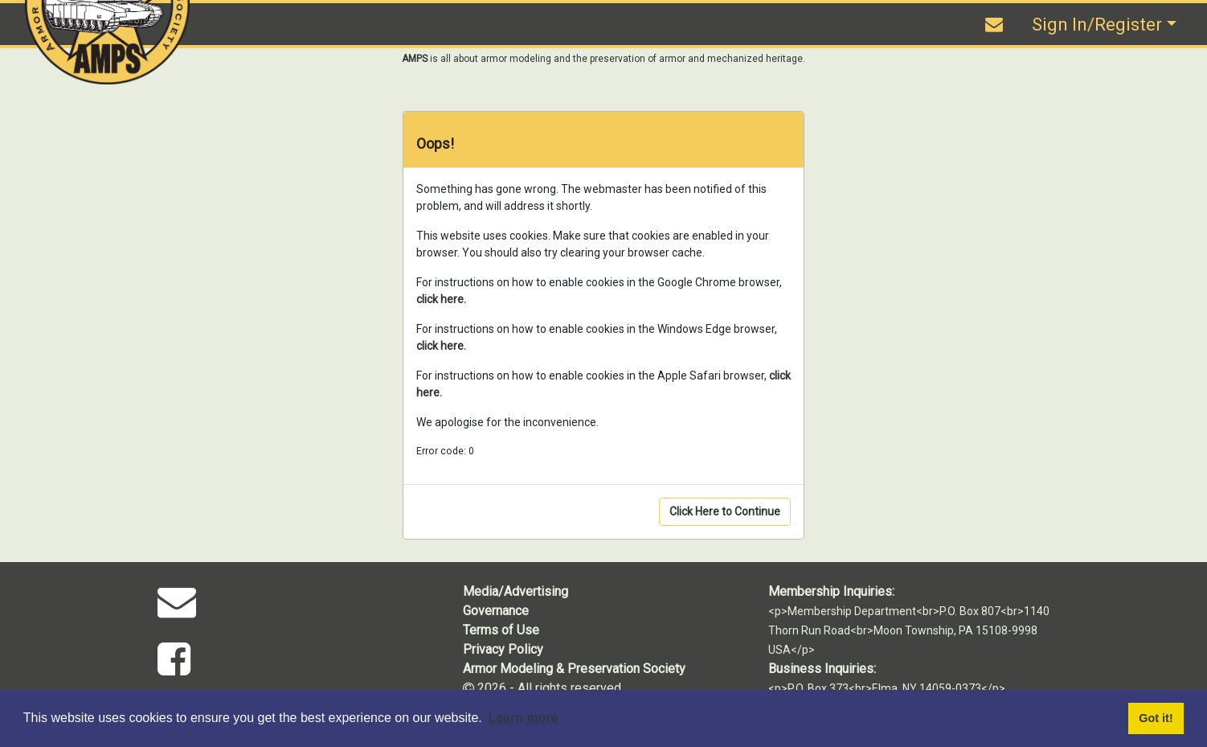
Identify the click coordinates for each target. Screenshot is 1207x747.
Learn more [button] (523, 717)
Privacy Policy (503, 649)
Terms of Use (501, 630)
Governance (496, 610)
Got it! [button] (1155, 718)
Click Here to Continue (724, 511)
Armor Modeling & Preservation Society (574, 668)
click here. (441, 299)
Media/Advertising (515, 591)
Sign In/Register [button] (1097, 24)
